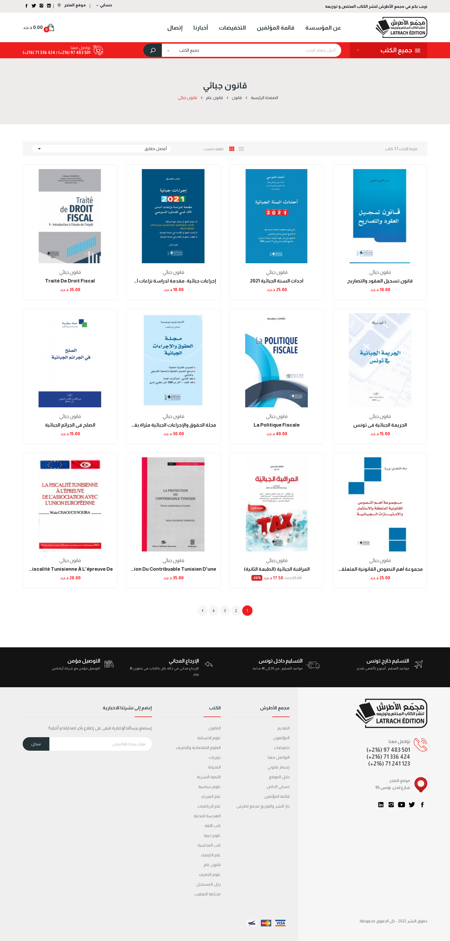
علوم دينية (212, 835)
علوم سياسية (209, 786)
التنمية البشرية (209, 777)
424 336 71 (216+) (39, 52)
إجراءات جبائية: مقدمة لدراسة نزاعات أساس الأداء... (173, 281)
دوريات (215, 757)
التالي (202, 610)
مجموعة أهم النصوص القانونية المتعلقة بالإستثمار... (380, 569)
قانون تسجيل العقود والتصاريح (380, 281)
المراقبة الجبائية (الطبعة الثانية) (277, 569)
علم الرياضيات (209, 806)
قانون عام (212, 864)
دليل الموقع (279, 777)
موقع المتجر (72, 5)
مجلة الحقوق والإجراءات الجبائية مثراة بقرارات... (173, 425)
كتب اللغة (213, 825)
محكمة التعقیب (207, 894)
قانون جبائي (380, 272)
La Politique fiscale (277, 425)
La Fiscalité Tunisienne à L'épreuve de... (70, 569)
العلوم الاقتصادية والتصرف (198, 747)
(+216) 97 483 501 (388, 750)
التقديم (284, 728)
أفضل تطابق (101, 148)
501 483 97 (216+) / (72, 52)
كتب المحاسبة (209, 845)
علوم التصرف (210, 874)
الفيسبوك (422, 804)
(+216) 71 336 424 (388, 757)
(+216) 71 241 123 (389, 763)
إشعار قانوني (278, 767)
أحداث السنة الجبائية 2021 (276, 281)
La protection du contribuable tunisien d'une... (173, 569)
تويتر (412, 804)
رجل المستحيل (208, 884)
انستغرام (391, 804)
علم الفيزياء (211, 796)
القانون (214, 728)
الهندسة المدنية (207, 816)
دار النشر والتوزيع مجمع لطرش (263, 806)
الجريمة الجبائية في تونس (380, 425)
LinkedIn (381, 804)
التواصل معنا (279, 757)
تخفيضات (282, 747)
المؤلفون (282, 737)
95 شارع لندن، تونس (392, 787)
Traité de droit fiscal (70, 281)
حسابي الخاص (278, 786)
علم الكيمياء (211, 855)
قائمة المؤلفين (277, 796)
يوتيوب (401, 804)
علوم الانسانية (209, 737)
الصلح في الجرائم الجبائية (70, 425)
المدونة (214, 767)
